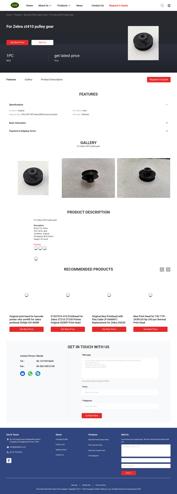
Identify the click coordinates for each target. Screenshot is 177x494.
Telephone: (87, 401)
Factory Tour (60, 444)
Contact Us (60, 455)
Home (9, 15)
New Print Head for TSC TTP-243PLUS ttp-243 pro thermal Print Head (149, 319)
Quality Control (61, 450)
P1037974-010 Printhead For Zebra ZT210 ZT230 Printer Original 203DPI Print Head (67, 319)
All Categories (94, 456)
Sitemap (74, 485)
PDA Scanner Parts (95, 445)
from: (85, 387)
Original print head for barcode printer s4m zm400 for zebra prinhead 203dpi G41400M (26, 319)
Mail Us (42, 42)
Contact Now (91, 415)
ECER (139, 489)
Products (18, 15)
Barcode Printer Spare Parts (36, 15)
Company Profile (62, 439)
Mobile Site (86, 485)
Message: (87, 355)
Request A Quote (159, 79)
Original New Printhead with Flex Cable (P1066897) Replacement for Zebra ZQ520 (108, 319)
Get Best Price (17, 42)
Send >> (129, 473)
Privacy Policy (101, 485)
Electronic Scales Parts (97, 450)
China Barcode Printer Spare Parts (48, 489)
